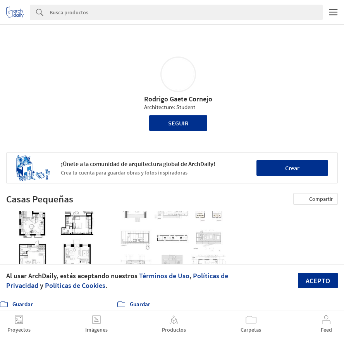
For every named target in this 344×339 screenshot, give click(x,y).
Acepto (318, 280)
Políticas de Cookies (75, 285)
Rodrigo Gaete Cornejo (178, 98)
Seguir (178, 123)
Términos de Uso (164, 275)
